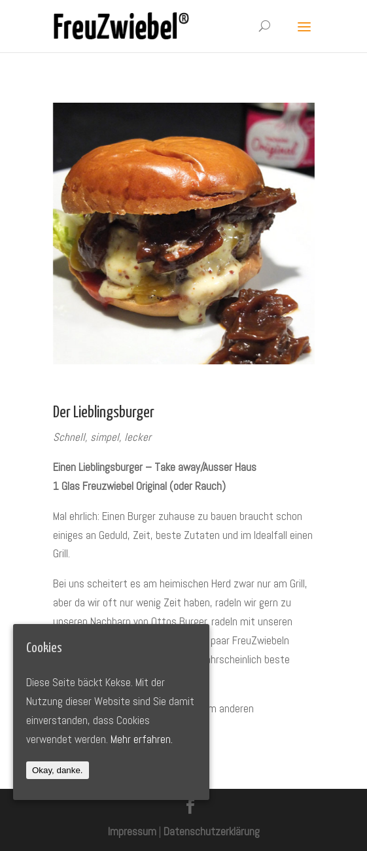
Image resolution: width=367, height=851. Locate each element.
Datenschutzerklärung (212, 831)
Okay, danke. (57, 770)
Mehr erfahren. (142, 739)
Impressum (132, 831)
